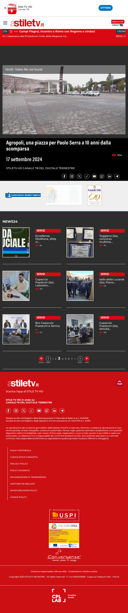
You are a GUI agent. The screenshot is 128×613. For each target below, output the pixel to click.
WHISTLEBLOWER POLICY (24, 490)
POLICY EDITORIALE (20, 450)
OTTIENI (105, 7)
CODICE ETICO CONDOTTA (24, 457)
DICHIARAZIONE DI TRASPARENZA (28, 477)
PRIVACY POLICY (19, 463)
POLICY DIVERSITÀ (20, 470)
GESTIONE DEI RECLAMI (22, 483)
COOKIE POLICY (18, 497)
